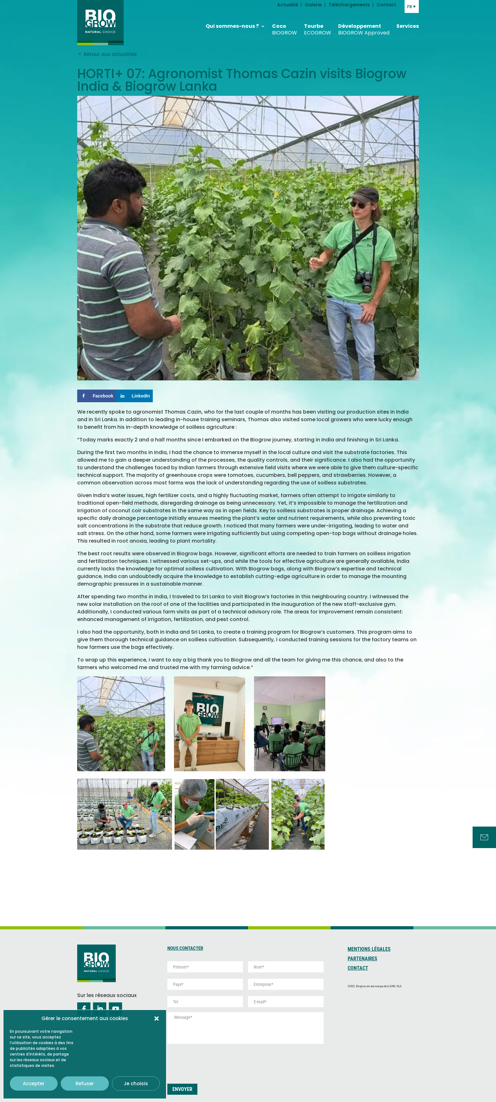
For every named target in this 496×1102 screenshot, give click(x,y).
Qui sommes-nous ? (232, 24)
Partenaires (362, 959)
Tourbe (317, 27)
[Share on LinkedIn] (134, 396)
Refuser (85, 1083)
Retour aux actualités (107, 54)
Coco (284, 27)
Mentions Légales (369, 949)
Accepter (34, 1083)
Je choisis (136, 1083)
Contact (358, 968)
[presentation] (215, 1061)
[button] (156, 1018)
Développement (363, 27)
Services (407, 24)
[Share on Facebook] (96, 396)
